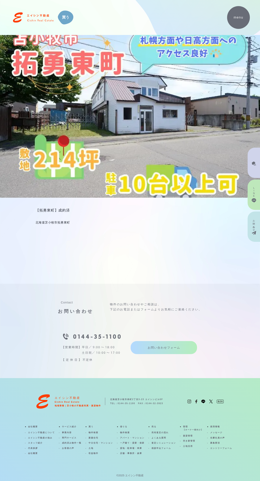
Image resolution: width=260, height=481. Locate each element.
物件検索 (93, 432)
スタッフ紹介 (35, 443)
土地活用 (188, 446)
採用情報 (215, 426)
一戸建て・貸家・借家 (132, 443)
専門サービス (69, 438)
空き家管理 (189, 441)
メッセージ (216, 432)
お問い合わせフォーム (164, 347)
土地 (91, 448)
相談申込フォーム (161, 448)
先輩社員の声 (217, 438)
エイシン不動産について (41, 432)
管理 (193, 428)
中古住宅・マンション (101, 443)
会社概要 (33, 426)
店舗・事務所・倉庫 (131, 453)
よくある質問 (159, 438)
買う (91, 426)
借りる (123, 426)
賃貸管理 (188, 436)
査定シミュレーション (164, 443)
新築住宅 (93, 438)
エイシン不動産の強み (40, 438)
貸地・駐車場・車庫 (131, 448)
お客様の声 (68, 448)
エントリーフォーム (221, 448)
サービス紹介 (69, 426)
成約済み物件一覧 (71, 443)
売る (154, 426)
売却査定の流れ (160, 432)
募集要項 (215, 443)
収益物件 (93, 453)
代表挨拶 (33, 448)
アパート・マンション (132, 438)
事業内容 (67, 432)
